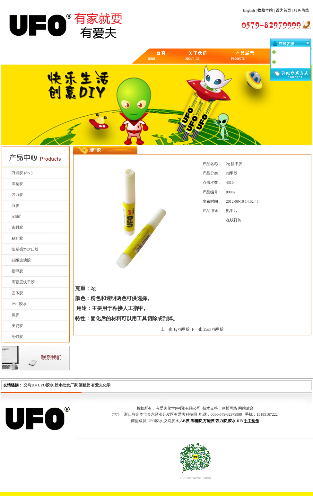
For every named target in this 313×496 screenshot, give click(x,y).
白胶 (15, 205)
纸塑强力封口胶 (25, 249)
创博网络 (229, 408)
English (249, 10)
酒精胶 (17, 184)
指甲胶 (17, 271)
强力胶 (17, 194)
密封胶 (17, 227)
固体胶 (17, 293)
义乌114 (30, 385)
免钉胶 (17, 336)
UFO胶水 (45, 385)
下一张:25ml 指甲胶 (207, 329)
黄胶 (15, 315)
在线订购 (233, 220)
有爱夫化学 (100, 385)
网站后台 (246, 408)
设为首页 (283, 10)
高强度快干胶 (23, 282)
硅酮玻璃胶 (21, 260)
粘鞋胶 (17, 238)
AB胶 (16, 216)
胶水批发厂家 (66, 385)
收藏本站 (265, 10)
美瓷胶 (17, 325)
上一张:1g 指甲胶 (175, 329)
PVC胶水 (19, 304)
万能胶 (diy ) (22, 173)
